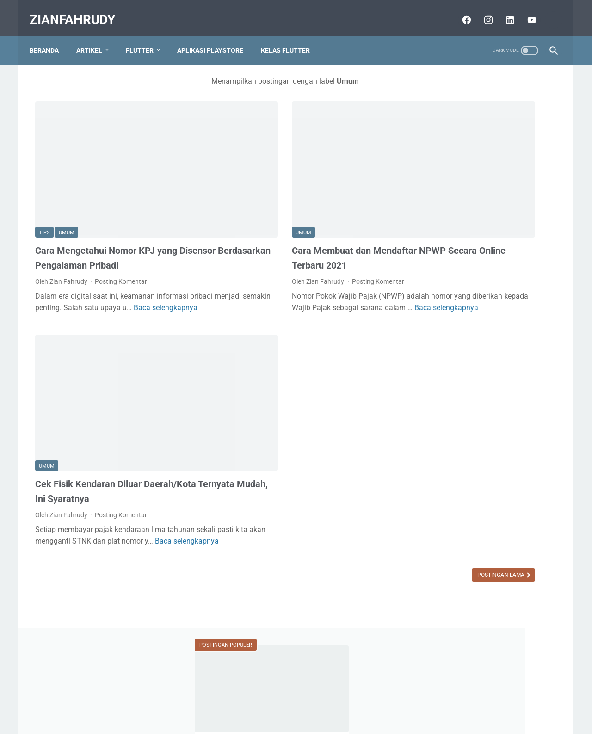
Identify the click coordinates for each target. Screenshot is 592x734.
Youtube (516, 644)
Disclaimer (269, 700)
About (236, 700)
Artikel (95, 36)
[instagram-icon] (482, 11)
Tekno (431, 644)
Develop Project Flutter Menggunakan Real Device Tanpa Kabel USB (480, 346)
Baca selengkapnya (78, 283)
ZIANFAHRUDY (78, 10)
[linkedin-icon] (503, 11)
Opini (486, 626)
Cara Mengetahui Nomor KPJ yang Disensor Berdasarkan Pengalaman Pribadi (107, 215)
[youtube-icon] (525, 11)
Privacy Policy (313, 700)
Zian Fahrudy (487, 508)
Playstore (518, 626)
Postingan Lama (351, 520)
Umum (66, 182)
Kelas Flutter (290, 36)
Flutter (145, 36)
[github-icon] (547, 11)
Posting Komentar (121, 246)
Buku (430, 626)
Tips (44, 182)
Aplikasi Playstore (216, 36)
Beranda (49, 36)
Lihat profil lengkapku (487, 560)
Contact (353, 700)
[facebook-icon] (460, 11)
